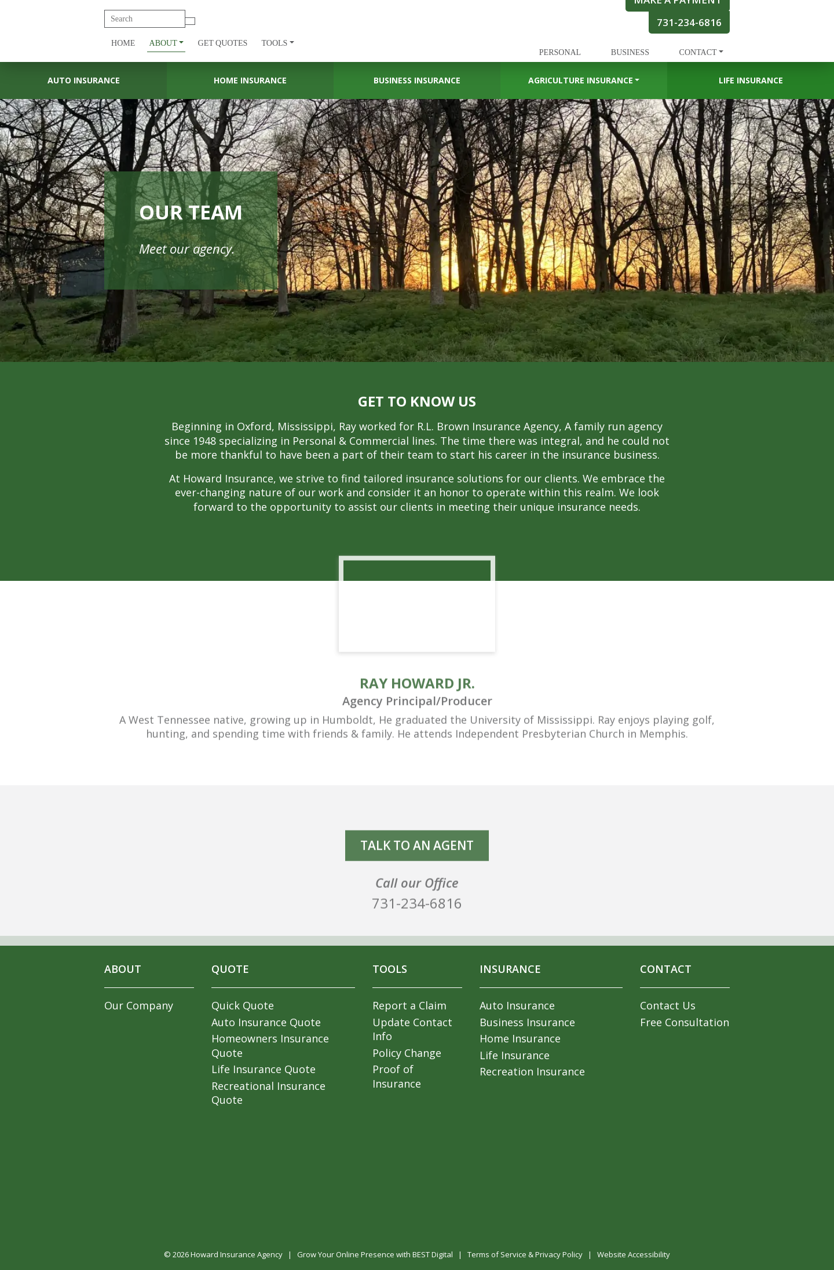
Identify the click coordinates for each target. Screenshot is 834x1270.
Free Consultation (684, 1022)
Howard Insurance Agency (237, 1254)
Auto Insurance (83, 80)
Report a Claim (409, 1005)
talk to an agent (417, 864)
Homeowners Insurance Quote (270, 1045)
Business (630, 52)
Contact (698, 52)
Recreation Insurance (532, 1071)
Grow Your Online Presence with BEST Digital (375, 1254)
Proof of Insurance (396, 1076)
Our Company (138, 1005)
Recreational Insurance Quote (268, 1093)
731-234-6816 (689, 22)
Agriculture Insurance (580, 80)
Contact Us (668, 1005)
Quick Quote (242, 1005)
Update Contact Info (412, 1029)
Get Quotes (223, 43)
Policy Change (406, 1053)
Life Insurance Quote (263, 1069)
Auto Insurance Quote (266, 1022)
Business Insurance (417, 80)
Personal (560, 52)
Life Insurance (751, 80)
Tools (274, 43)
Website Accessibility (633, 1254)
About (163, 43)
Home (123, 43)
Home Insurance (250, 80)
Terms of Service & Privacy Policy (525, 1254)
